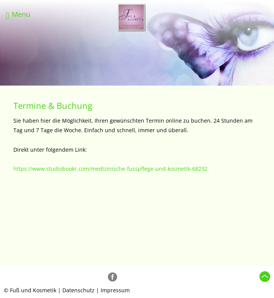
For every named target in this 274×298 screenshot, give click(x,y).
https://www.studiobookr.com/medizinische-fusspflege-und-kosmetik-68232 (110, 168)
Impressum (115, 290)
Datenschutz (78, 290)
